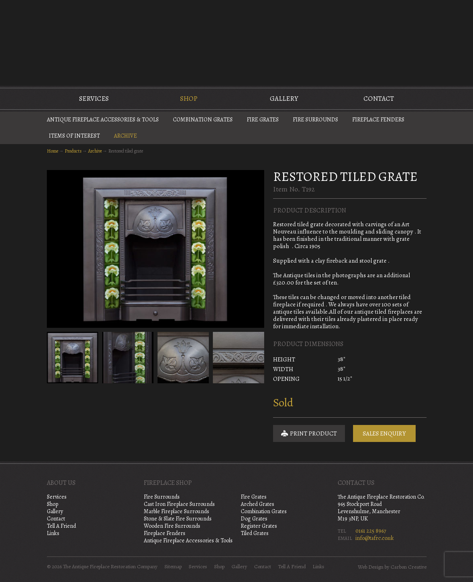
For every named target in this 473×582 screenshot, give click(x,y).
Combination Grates (203, 119)
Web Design (370, 567)
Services (94, 98)
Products (73, 151)
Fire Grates (263, 119)
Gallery (284, 98)
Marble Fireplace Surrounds (176, 511)
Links (53, 533)
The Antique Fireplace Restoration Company (237, 42)
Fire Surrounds (315, 119)
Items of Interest (74, 136)
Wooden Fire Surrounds (172, 526)
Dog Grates (254, 519)
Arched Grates (257, 504)
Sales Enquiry (384, 433)
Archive (125, 136)
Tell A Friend (61, 526)
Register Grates (259, 526)
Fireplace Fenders (378, 119)
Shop (189, 98)
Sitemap (173, 566)
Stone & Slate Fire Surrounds (178, 519)
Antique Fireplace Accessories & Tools (103, 119)
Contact (379, 98)
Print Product (309, 433)
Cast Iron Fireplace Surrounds (179, 504)
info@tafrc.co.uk (374, 538)
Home (52, 151)
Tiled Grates (255, 533)
